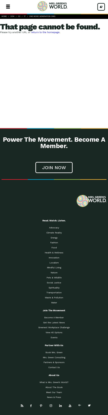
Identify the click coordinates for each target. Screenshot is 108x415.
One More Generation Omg (42, 16)
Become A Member (54, 317)
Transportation (54, 292)
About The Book (54, 387)
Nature (54, 272)
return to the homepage (45, 32)
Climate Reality (54, 232)
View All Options (54, 332)
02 (19, 16)
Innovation (54, 257)
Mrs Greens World (58, 6)
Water (54, 302)
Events (54, 337)
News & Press (54, 397)
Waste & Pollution (54, 297)
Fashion (54, 242)
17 (25, 16)
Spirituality (54, 287)
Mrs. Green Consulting (54, 357)
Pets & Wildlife (54, 277)
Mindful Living (54, 267)
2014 (12, 16)
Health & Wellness (54, 252)
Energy (54, 237)
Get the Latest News (54, 322)
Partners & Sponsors (54, 362)
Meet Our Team (54, 392)
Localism (54, 262)
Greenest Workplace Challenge (54, 327)
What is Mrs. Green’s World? (54, 382)
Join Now (54, 167)
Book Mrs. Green (54, 352)
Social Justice (54, 282)
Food (54, 247)
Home (4, 16)
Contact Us (54, 367)
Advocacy (54, 227)
